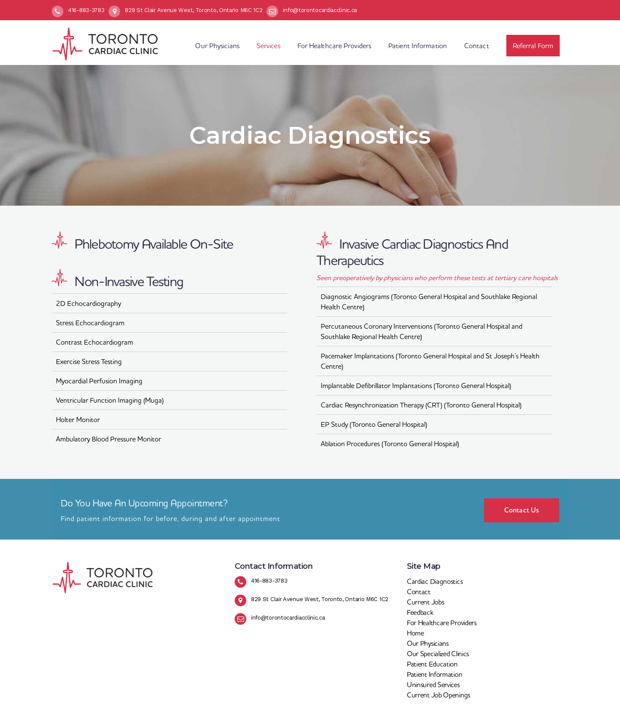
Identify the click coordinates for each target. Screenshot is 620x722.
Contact (419, 591)
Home (415, 633)
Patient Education (432, 664)
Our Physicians (428, 643)
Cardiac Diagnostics (434, 581)
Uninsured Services (433, 684)
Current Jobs (425, 602)
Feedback (420, 612)
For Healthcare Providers (442, 622)
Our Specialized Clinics (438, 653)
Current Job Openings (438, 695)
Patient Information (434, 674)
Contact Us (521, 510)
